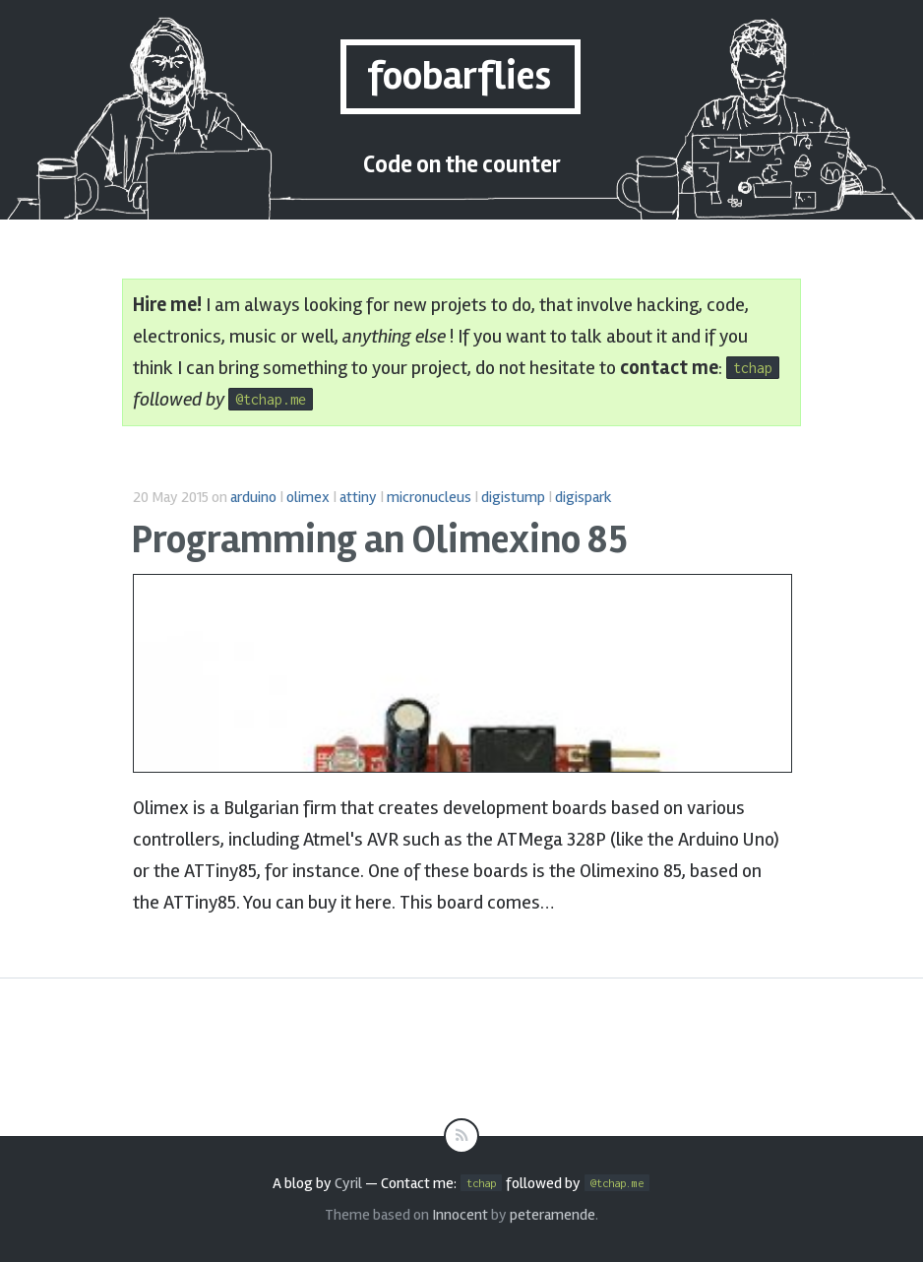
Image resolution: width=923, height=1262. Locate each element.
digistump (513, 497)
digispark (583, 497)
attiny (358, 497)
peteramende (552, 1215)
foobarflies (459, 76)
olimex (308, 497)
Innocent (460, 1215)
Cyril (348, 1183)
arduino (253, 497)
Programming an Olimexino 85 (379, 540)
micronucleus (429, 497)
